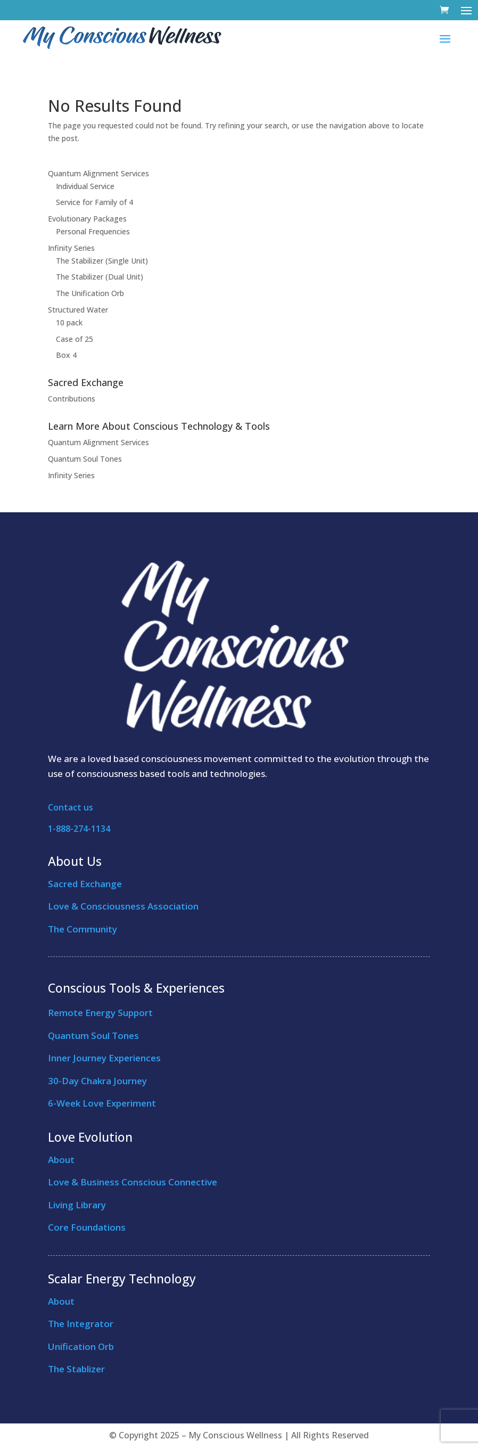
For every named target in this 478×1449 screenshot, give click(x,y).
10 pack (69, 322)
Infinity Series (71, 248)
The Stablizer (76, 1369)
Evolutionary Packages (87, 219)
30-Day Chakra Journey (97, 1081)
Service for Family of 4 (94, 202)
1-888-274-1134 (79, 828)
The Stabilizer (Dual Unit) (99, 277)
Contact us (70, 807)
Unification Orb (81, 1346)
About (61, 1159)
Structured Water (78, 310)
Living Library (77, 1205)
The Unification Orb (90, 293)
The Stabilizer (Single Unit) (102, 261)
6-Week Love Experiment (102, 1103)
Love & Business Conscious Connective (132, 1182)
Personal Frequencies (93, 231)
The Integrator (80, 1323)
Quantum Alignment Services (98, 173)
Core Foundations (87, 1227)
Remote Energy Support (100, 1012)
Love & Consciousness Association (123, 906)
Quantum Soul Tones (85, 459)
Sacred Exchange (85, 884)
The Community (82, 929)
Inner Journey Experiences (104, 1058)
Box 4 (66, 355)
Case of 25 (74, 339)
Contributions (71, 399)
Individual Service (85, 186)
